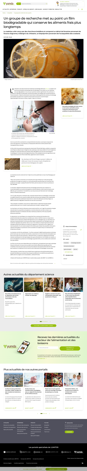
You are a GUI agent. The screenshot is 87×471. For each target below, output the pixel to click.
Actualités (46, 425)
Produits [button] (19, 9)
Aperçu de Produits (35, 435)
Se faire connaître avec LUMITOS (11, 459)
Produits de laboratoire (36, 427)
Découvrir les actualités (9, 425)
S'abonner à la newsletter (70, 348)
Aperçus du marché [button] (28, 9)
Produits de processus (36, 429)
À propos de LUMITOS (26, 459)
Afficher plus (67, 252)
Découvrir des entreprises (23, 425)
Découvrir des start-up (22, 427)
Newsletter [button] (58, 9)
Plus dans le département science (43, 325)
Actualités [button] (6, 9)
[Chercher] (46, 4)
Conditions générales (19, 463)
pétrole (47, 88)
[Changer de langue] (82, 9)
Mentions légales (8, 463)
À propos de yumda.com (38, 459)
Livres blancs (47, 429)
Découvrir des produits (36, 425)
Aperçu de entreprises (22, 433)
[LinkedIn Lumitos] (82, 463)
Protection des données (31, 463)
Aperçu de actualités (8, 429)
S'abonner (69, 432)
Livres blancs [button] (38, 9)
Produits (46, 427)
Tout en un (46, 431)
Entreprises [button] (13, 9)
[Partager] (79, 9)
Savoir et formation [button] (48, 9)
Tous (18, 3)
